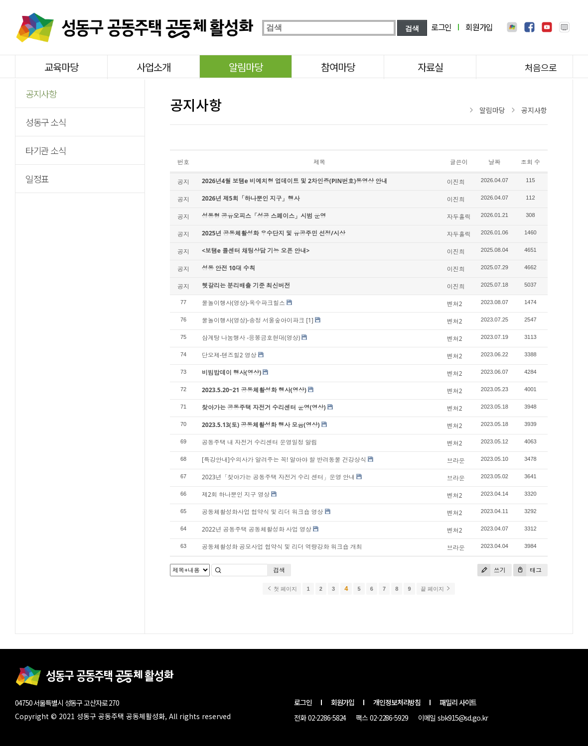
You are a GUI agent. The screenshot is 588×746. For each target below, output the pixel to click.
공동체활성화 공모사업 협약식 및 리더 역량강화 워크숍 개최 (282, 546)
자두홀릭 (459, 217)
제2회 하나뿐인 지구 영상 (236, 494)
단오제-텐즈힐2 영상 (229, 355)
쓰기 (491, 570)
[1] (309, 320)
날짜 (494, 162)
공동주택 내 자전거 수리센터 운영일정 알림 (259, 442)
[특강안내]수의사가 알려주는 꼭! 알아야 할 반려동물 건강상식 (284, 459)
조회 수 (530, 162)
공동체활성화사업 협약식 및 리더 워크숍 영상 (262, 512)
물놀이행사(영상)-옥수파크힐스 (243, 303)
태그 (527, 570)
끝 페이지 (436, 589)
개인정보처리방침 (397, 702)
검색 (279, 570)
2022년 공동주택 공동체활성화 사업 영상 (256, 529)
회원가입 (479, 27)
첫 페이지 (282, 589)
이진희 (456, 182)
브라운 (456, 460)
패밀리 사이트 (458, 702)
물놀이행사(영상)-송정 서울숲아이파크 (253, 320)
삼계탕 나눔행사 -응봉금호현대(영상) (251, 337)
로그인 (441, 27)
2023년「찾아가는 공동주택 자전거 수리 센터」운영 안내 (278, 477)
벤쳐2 (454, 304)
